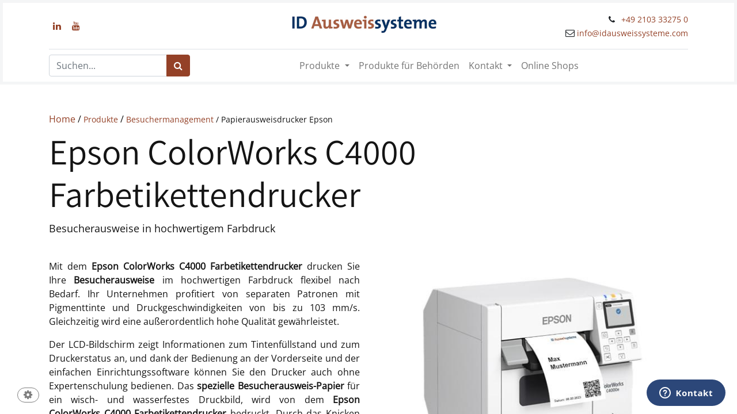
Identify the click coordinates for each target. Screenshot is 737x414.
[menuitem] (409, 65)
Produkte (101, 119)
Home (62, 119)
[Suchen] (178, 65)
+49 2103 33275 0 (654, 19)
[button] (28, 395)
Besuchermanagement (170, 119)
